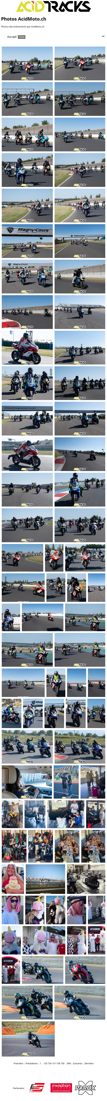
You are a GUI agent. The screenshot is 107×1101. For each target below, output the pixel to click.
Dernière (88, 1063)
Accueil (11, 37)
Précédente (31, 1063)
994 (69, 1063)
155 (45, 1063)
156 (50, 1063)
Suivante (77, 1063)
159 (62, 1063)
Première (18, 1063)
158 (58, 1063)
